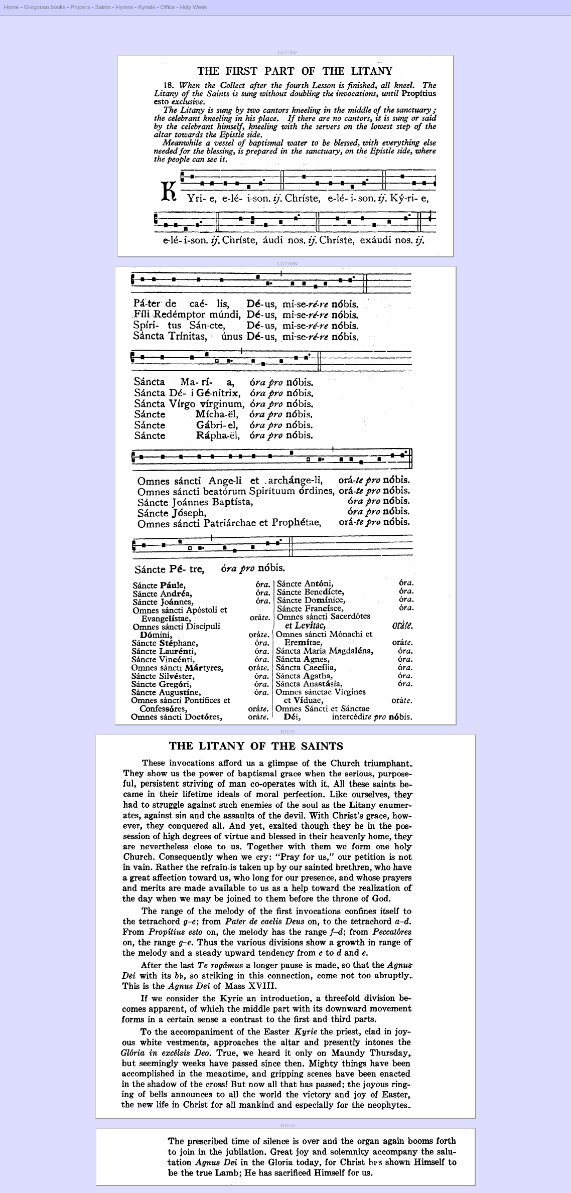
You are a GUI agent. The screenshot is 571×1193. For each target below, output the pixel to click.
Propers (80, 7)
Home (11, 7)
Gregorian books (45, 7)
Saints (103, 7)
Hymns (124, 7)
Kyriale (146, 7)
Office (168, 7)
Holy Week (193, 7)
